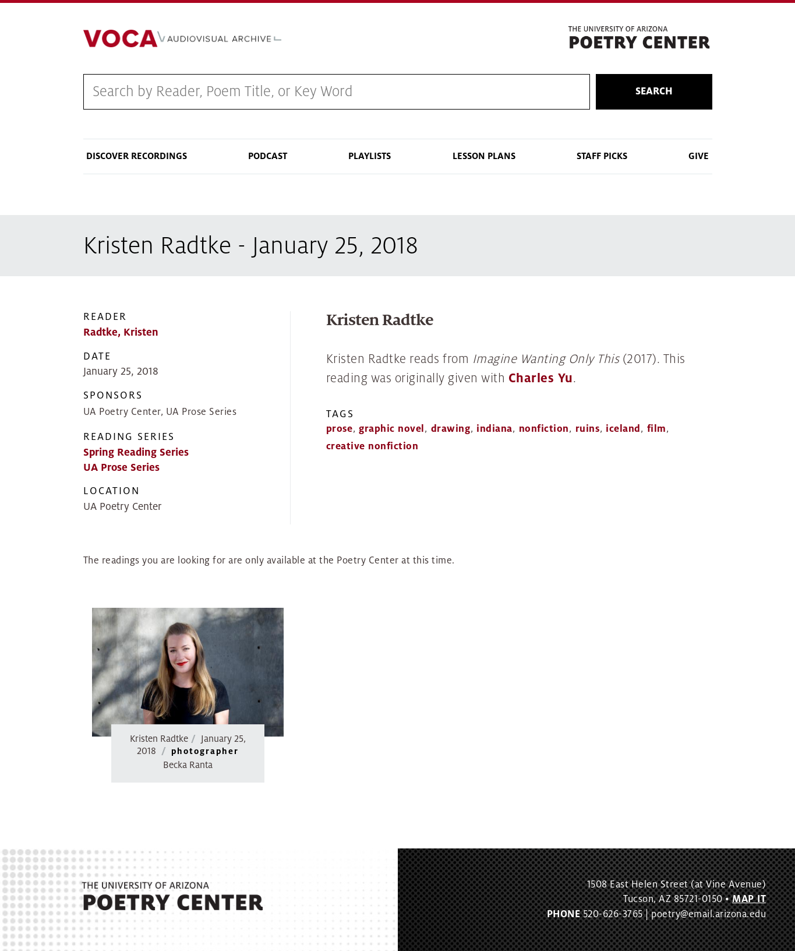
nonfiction (544, 429)
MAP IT (749, 899)
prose (339, 429)
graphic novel (392, 429)
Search (654, 91)
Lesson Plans (484, 156)
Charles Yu (540, 378)
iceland (623, 429)
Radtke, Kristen (120, 332)
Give (698, 156)
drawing (451, 429)
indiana (494, 429)
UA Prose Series (121, 467)
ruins (587, 429)
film (656, 429)
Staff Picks (602, 156)
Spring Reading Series (136, 452)
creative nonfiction (372, 446)
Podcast (267, 156)
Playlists (369, 156)
